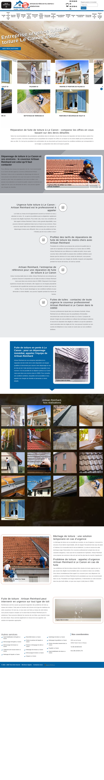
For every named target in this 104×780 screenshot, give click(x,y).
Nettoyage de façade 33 (23, 16)
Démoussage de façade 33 (47, 16)
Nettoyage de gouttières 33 (53, 16)
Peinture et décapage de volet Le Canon (34, 645)
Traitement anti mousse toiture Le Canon (12, 650)
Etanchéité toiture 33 (13, 16)
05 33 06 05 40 (73, 2)
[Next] (101, 89)
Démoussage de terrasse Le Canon (10, 645)
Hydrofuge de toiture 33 (68, 16)
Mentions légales (27, 664)
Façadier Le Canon (54, 648)
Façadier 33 (3, 16)
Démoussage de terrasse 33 (35, 16)
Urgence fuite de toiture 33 (18, 16)
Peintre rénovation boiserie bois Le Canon (58, 644)
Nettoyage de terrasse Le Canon (34, 649)
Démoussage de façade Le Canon (12, 641)
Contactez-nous (38, 664)
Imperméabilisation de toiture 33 (80, 16)
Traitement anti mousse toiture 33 (28, 16)
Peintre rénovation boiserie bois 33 (41, 16)
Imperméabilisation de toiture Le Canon (57, 652)
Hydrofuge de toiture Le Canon (57, 637)
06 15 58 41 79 (73, 8)
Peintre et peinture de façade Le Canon (34, 641)
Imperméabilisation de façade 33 (61, 16)
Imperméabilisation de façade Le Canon (11, 637)
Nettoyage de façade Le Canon (11, 654)
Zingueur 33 (73, 16)
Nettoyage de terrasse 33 (94, 16)
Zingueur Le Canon (31, 656)
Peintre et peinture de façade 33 (8, 16)
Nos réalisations (10, 48)
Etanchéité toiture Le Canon (33, 637)
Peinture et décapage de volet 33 (100, 16)
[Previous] (2, 89)
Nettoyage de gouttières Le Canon (58, 640)
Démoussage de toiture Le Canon (35, 652)
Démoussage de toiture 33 (88, 16)
